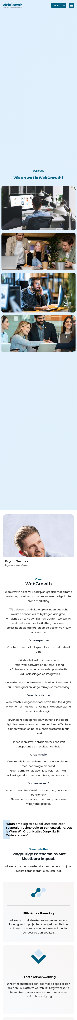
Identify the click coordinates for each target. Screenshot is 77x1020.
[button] (71, 5)
